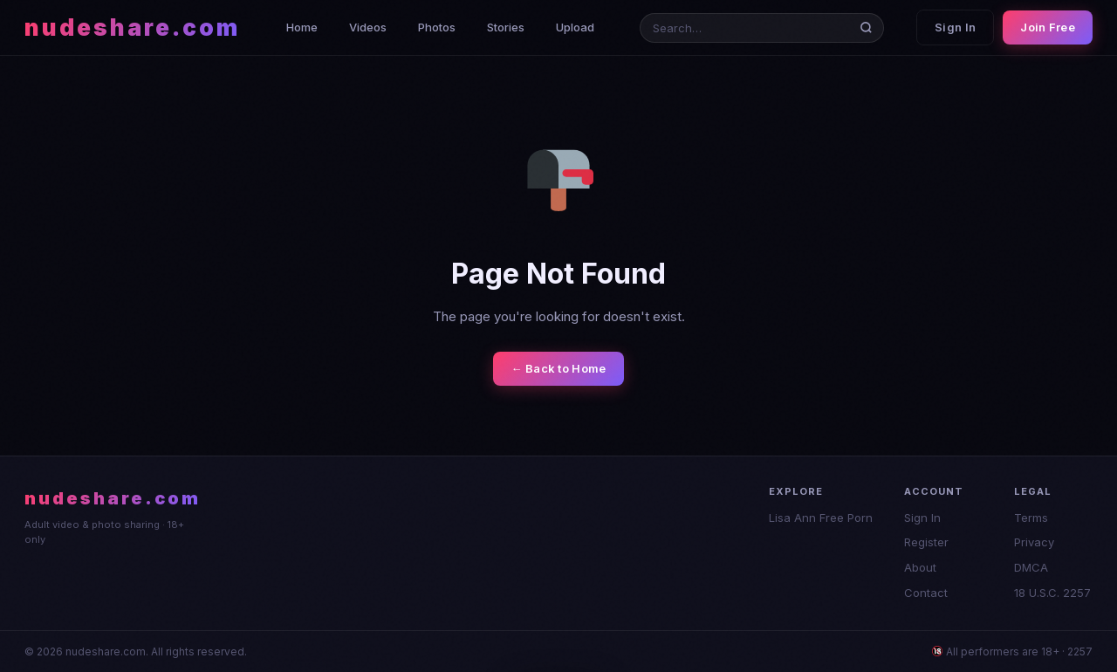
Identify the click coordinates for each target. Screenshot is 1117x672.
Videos (368, 27)
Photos (437, 27)
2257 (1080, 651)
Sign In (955, 27)
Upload (575, 27)
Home (302, 27)
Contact (926, 593)
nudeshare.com (132, 27)
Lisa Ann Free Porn (821, 518)
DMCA (1031, 567)
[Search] (869, 27)
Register (926, 542)
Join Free (1047, 27)
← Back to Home (558, 368)
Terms (1031, 518)
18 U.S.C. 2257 (1052, 593)
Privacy (1034, 542)
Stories (505, 27)
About (920, 567)
